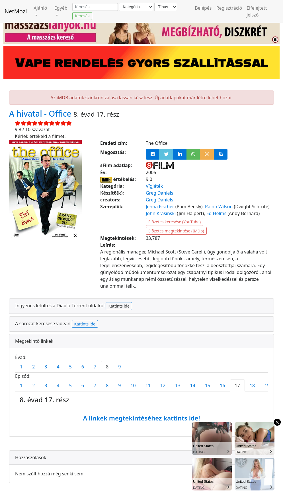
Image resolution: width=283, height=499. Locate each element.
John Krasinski (161, 213)
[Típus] (165, 7)
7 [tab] (95, 367)
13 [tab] (177, 385)
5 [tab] (70, 367)
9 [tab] (119, 367)
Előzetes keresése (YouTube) (174, 221)
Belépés (203, 8)
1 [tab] (21, 367)
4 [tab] (58, 367)
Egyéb (60, 8)
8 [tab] (107, 367)
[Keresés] (95, 7)
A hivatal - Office (41, 113)
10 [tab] (133, 385)
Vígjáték (154, 186)
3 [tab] (45, 367)
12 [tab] (162, 385)
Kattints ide (118, 306)
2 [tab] (33, 367)
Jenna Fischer (160, 206)
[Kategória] (136, 7)
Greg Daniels (159, 193)
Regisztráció (229, 8)
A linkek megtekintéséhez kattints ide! (141, 418)
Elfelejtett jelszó (257, 11)
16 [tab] (222, 385)
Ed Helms (216, 213)
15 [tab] (207, 385)
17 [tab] (237, 385)
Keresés (82, 16)
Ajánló (40, 8)
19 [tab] (267, 385)
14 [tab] (192, 385)
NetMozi (16, 11)
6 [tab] (82, 367)
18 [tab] (252, 385)
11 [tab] (148, 385)
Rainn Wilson (219, 206)
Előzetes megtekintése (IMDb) (176, 231)
